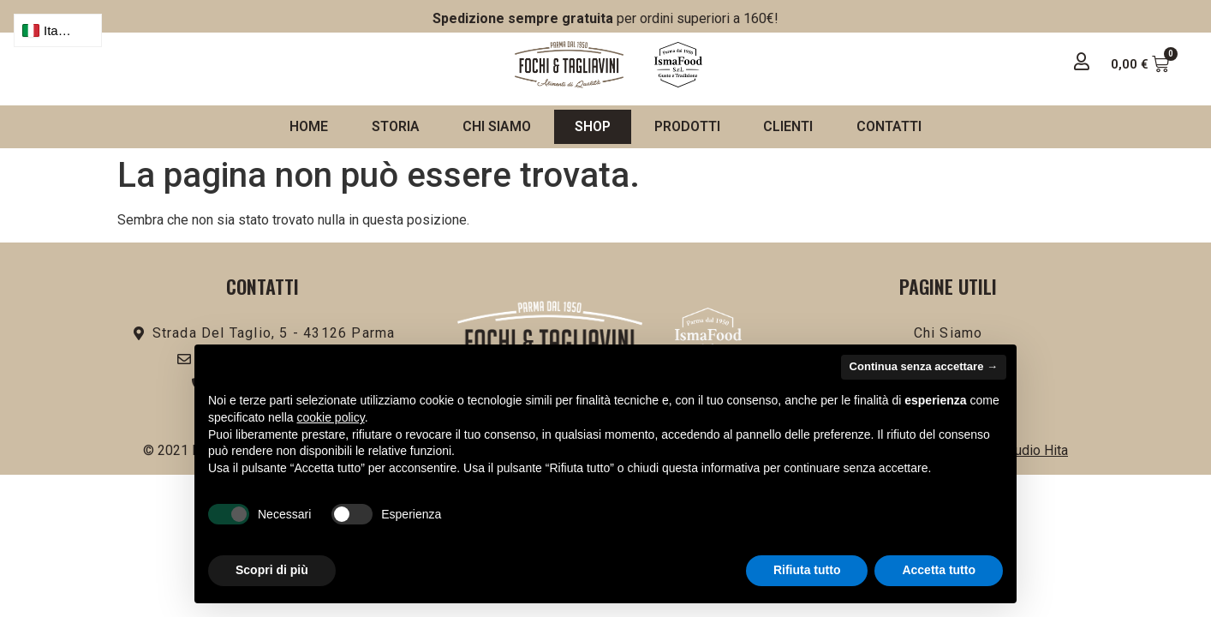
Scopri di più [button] (272, 570)
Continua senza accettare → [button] (924, 366)
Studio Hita (1035, 450)
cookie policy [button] (331, 417)
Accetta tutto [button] (938, 570)
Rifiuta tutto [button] (807, 570)
